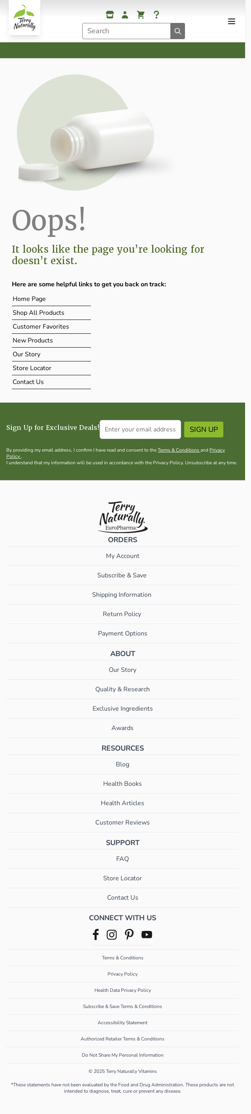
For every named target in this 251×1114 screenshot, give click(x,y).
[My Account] (125, 14)
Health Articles (122, 803)
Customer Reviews (122, 822)
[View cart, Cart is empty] (140, 14)
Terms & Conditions (179, 450)
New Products (33, 340)
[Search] (178, 31)
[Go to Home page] (24, 17)
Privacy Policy (123, 974)
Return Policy (123, 614)
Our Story (26, 354)
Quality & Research (122, 689)
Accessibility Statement (122, 1022)
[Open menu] (231, 21)
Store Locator (32, 368)
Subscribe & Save (122, 575)
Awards (122, 728)
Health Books (122, 783)
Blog (122, 764)
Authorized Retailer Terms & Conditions (122, 1039)
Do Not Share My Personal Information (123, 1055)
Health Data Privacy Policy (122, 990)
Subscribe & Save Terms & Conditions (122, 1006)
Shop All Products (38, 312)
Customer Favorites (41, 326)
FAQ (122, 859)
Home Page (29, 299)
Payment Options (122, 633)
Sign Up (204, 429)
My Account (123, 556)
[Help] (156, 14)
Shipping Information (122, 594)
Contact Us (28, 382)
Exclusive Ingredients (122, 708)
